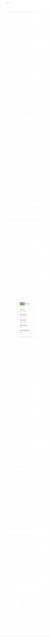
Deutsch (21, 311)
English (25, 311)
